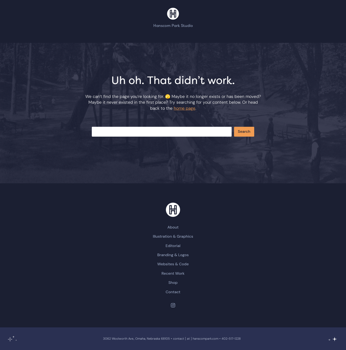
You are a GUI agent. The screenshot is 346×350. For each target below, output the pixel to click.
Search (244, 131)
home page (184, 108)
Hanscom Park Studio (173, 25)
